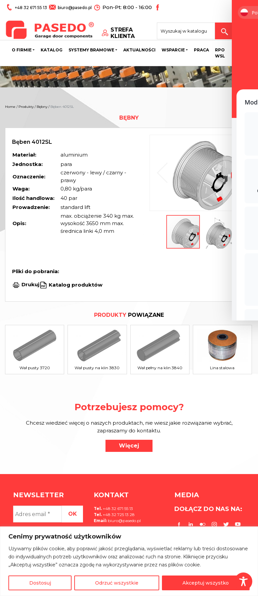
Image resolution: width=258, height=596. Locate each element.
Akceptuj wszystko (205, 583)
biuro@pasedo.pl (74, 7)
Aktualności (139, 50)
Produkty (26, 106)
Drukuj (30, 284)
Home (10, 106)
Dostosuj (40, 583)
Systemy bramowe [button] (91, 50)
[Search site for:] (192, 28)
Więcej (129, 445)
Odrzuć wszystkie (116, 583)
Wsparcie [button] (173, 50)
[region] (129, 561)
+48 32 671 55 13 (31, 7)
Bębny (42, 106)
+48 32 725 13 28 (118, 514)
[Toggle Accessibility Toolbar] (243, 581)
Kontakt (243, 50)
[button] (236, 173)
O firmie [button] (22, 50)
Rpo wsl (220, 53)
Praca (201, 50)
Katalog (51, 50)
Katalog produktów (74, 284)
